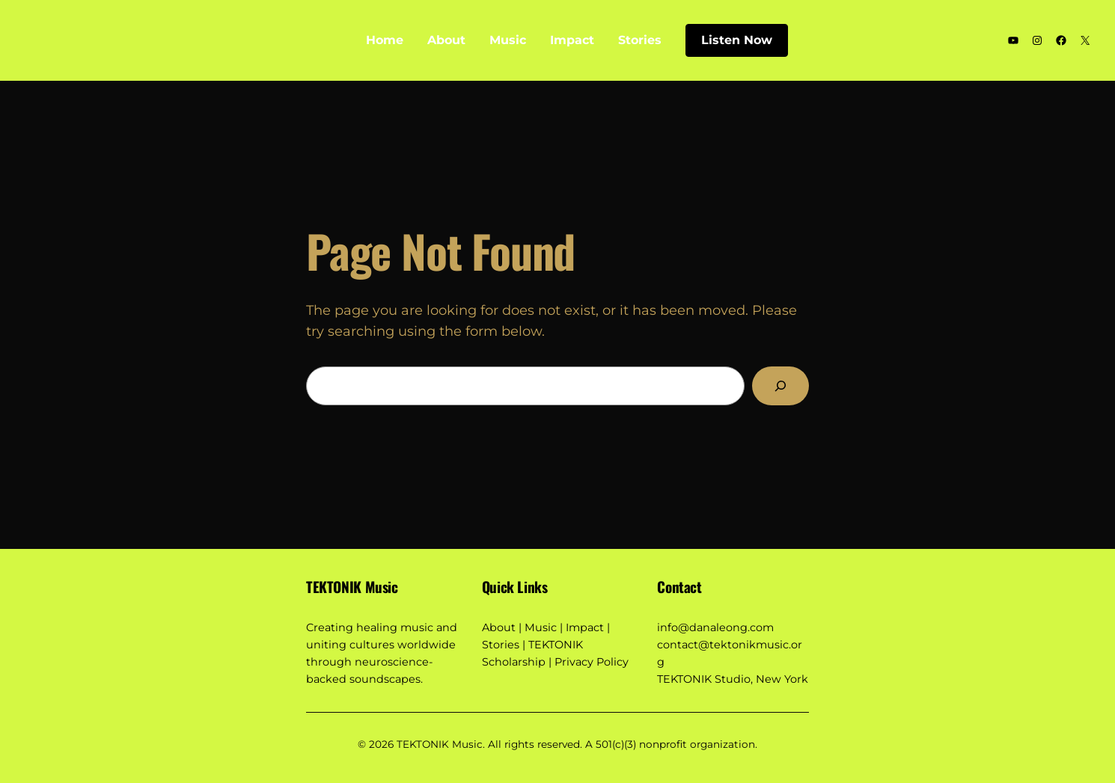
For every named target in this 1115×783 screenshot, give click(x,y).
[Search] (780, 385)
